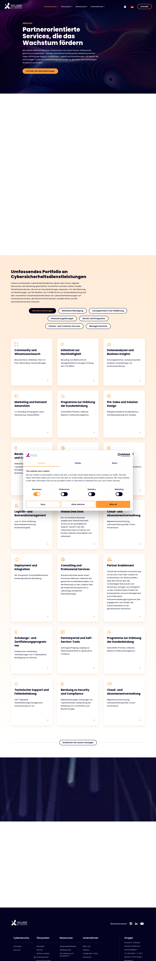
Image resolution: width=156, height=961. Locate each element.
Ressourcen (82, 6)
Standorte (87, 957)
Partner (40, 950)
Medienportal (65, 950)
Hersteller (40, 946)
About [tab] (114, 463)
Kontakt (144, 6)
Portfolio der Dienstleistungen (40, 71)
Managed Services (98, 326)
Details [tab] (78, 463)
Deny (43, 504)
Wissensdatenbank (68, 946)
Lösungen (17, 946)
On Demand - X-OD (133, 953)
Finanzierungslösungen (62, 318)
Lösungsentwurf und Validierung (108, 310)
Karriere (86, 950)
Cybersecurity (51, 6)
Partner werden (43, 953)
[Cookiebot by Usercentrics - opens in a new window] (119, 455)
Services (16, 950)
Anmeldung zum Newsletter (67, 954)
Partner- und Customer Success (64, 326)
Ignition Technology (132, 957)
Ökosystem (67, 6)
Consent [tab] (41, 463)
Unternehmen (98, 6)
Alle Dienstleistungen (42, 310)
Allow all (113, 504)
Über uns (86, 946)
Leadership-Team (90, 953)
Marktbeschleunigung (72, 310)
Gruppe (128, 938)
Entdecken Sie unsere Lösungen (78, 743)
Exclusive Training (131, 942)
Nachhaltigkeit (130, 949)
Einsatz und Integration (94, 318)
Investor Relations (131, 946)
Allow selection (78, 504)
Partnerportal (41, 957)
